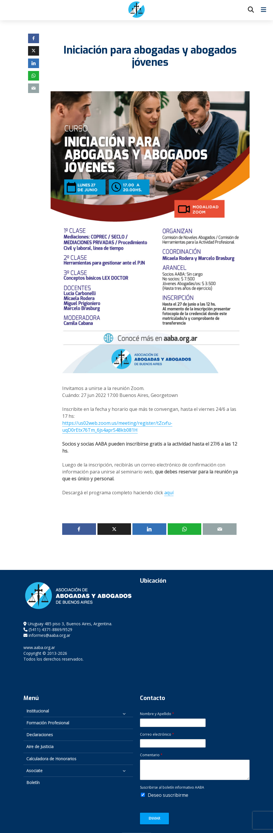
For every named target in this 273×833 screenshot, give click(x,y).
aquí (169, 492)
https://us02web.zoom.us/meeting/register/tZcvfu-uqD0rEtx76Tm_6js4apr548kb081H (117, 426)
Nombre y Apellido (157, 714)
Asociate (34, 770)
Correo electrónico (157, 734)
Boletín (33, 782)
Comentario (151, 755)
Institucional (37, 711)
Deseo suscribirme (168, 795)
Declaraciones (39, 734)
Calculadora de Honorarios (51, 758)
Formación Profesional (47, 723)
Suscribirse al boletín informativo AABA (172, 787)
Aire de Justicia (40, 746)
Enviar (154, 818)
